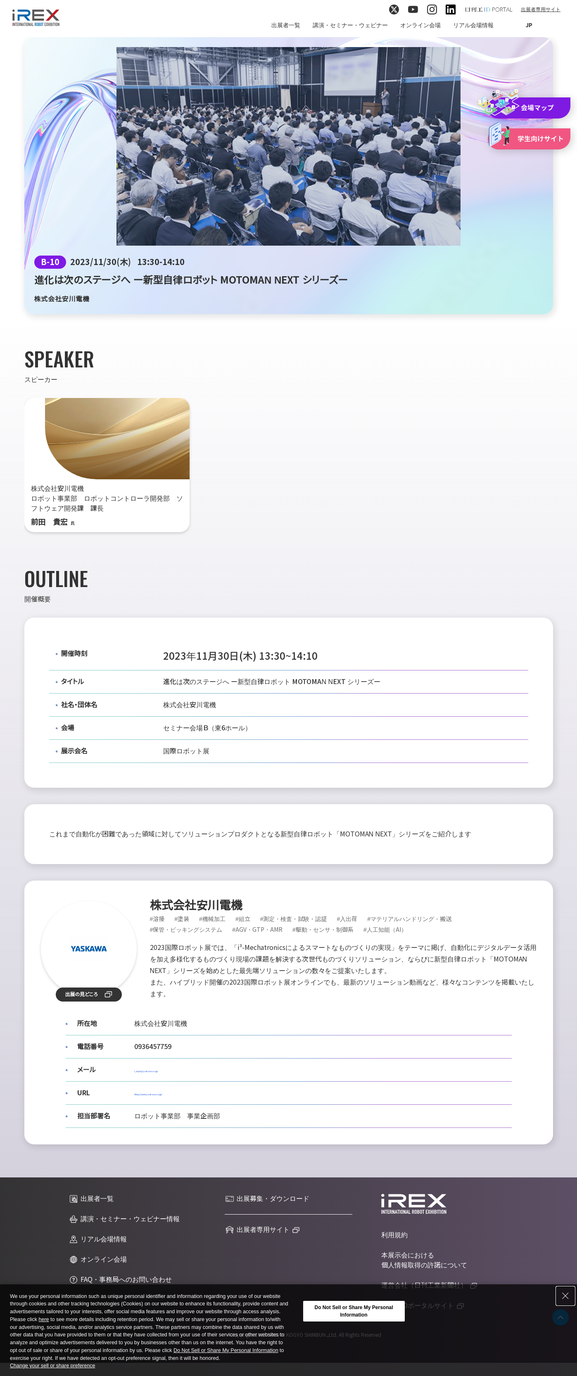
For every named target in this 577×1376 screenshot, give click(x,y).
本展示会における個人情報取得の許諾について (424, 1260)
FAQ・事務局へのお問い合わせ (120, 1280)
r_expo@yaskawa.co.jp (170, 1069)
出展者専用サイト (540, 9)
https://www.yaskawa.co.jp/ (177, 1093)
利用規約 (394, 1235)
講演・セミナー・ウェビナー (350, 25)
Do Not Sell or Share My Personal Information (225, 1350)
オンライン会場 (420, 25)
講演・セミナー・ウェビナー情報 (124, 1219)
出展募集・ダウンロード (267, 1199)
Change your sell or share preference (52, 1366)
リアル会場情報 (473, 25)
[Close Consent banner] (565, 1296)
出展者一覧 (285, 25)
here (43, 1319)
